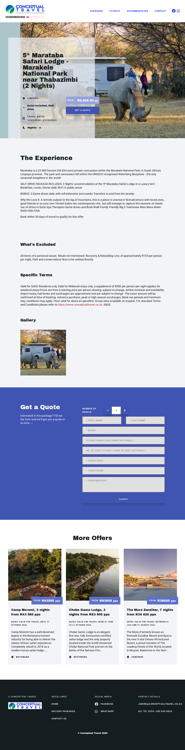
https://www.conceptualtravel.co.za (80, 304)
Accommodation (137, 11)
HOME (55, 704)
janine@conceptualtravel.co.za (157, 704)
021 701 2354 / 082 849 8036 (155, 711)
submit (123, 499)
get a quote (83, 110)
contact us (59, 718)
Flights (115, 11)
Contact (160, 11)
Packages (96, 11)
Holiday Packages (63, 711)
